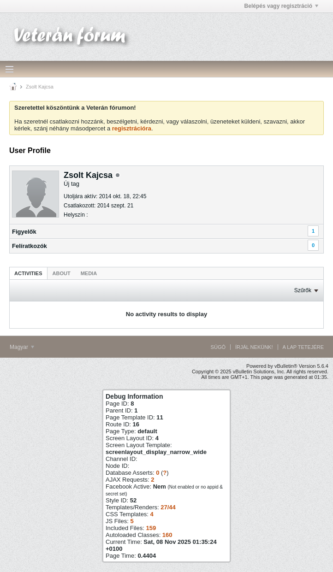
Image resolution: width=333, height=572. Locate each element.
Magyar (22, 347)
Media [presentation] (89, 273)
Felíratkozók (29, 245)
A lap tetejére (303, 347)
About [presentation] (62, 273)
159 (151, 528)
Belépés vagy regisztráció (281, 6)
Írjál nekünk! (254, 347)
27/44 (168, 507)
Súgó (218, 347)
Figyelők (24, 231)
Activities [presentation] (28, 273)
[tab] (28, 273)
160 (167, 534)
